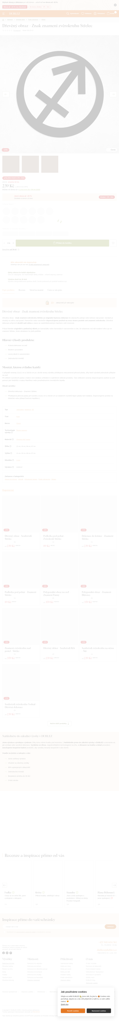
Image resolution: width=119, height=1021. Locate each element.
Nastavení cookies (99, 1011)
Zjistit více (64, 1004)
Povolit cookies (73, 1011)
